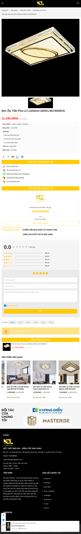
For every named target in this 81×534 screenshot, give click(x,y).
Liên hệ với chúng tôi (40, 223)
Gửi (40, 311)
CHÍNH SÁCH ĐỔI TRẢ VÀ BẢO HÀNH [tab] (38, 234)
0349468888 (40, 211)
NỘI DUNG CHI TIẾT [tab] (11, 230)
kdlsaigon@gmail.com (15, 459)
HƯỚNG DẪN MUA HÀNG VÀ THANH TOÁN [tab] (40, 230)
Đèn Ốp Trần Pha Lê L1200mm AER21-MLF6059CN (29, 344)
